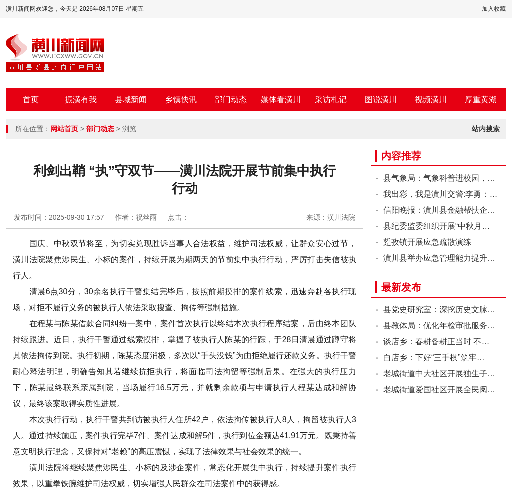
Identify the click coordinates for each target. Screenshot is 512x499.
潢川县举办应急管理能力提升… (440, 258)
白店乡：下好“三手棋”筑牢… (434, 358)
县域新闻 (131, 100)
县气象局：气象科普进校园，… (440, 178)
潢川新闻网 (55, 53)
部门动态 (231, 100)
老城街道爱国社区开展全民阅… (440, 390)
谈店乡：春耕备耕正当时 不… (437, 342)
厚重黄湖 (481, 100)
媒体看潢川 (281, 100)
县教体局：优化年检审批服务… (440, 326)
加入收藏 (494, 9)
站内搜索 (486, 129)
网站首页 (64, 129)
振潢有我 (81, 100)
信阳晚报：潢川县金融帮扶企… (440, 210)
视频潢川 (431, 100)
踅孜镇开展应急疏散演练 (428, 242)
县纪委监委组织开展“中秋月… (437, 226)
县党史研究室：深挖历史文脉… (440, 310)
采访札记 (331, 100)
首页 (31, 100)
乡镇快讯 (181, 100)
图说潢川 (381, 100)
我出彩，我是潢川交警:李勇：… (441, 194)
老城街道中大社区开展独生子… (440, 374)
